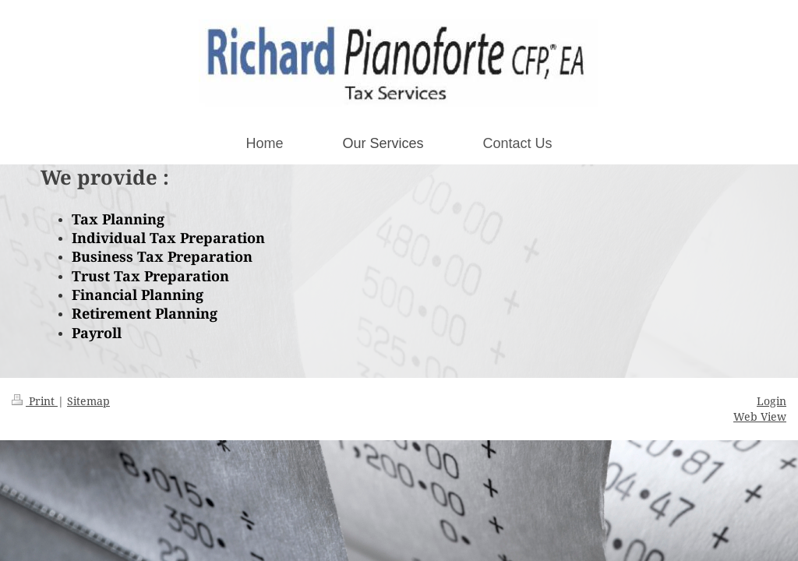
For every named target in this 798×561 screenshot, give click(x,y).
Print (35, 400)
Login (771, 400)
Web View (759, 416)
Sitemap (88, 400)
